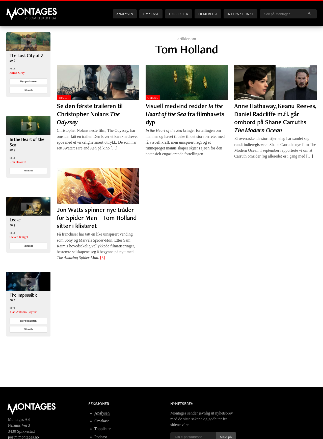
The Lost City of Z (26, 55)
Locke (15, 220)
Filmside (28, 90)
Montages (14, 9)
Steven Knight (19, 237)
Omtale (152, 97)
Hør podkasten (28, 81)
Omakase (151, 13)
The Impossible (24, 295)
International (240, 13)
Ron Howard (18, 162)
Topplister (178, 13)
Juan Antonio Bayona (23, 312)
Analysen (124, 13)
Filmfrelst (208, 13)
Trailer (64, 97)
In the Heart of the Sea (27, 142)
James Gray (17, 72)
